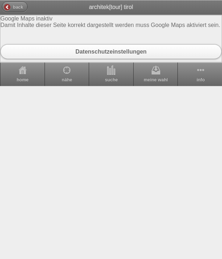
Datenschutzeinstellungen (111, 51)
